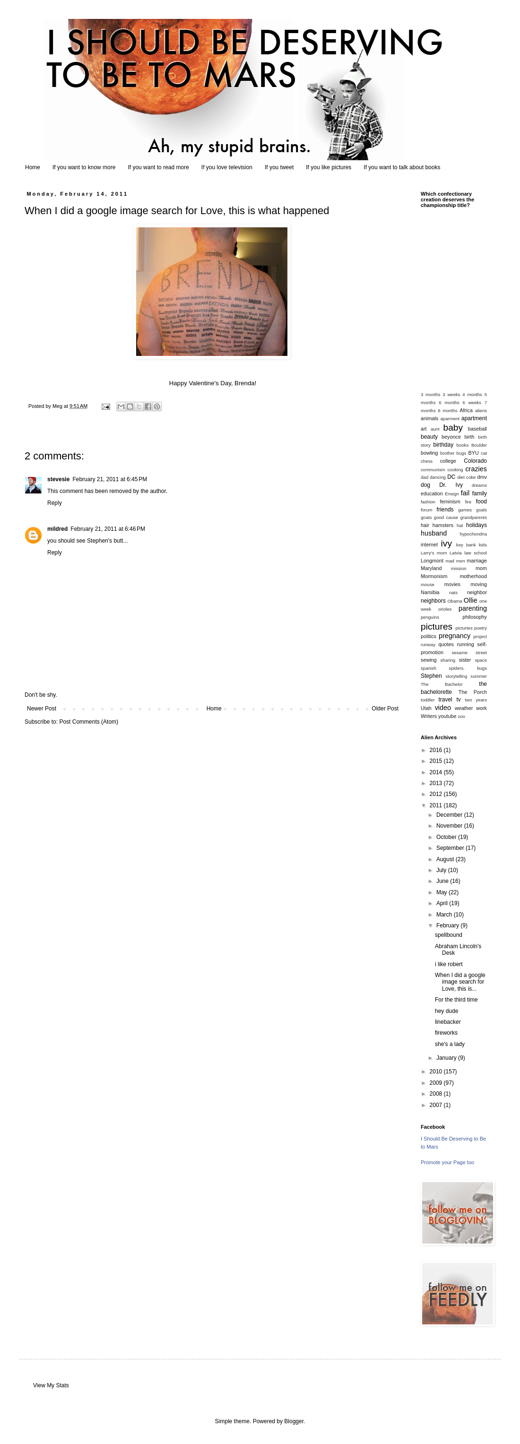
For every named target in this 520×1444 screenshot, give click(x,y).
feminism (450, 501)
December (450, 815)
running (465, 644)
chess (427, 461)
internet (429, 544)
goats (426, 517)
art (424, 429)
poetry (480, 628)
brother (447, 453)
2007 (437, 1105)
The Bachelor (442, 684)
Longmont (432, 560)
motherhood (473, 576)
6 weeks (472, 402)
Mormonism (434, 576)
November (450, 825)
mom (481, 568)
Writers (429, 716)
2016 (437, 750)
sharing (448, 660)
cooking (455, 469)
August (446, 859)
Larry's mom (434, 552)
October (447, 837)
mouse (427, 584)
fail (465, 493)
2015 (437, 761)
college (448, 461)
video (443, 707)
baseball (477, 429)
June (443, 881)
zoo (461, 716)
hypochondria (473, 533)
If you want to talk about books (402, 167)
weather (464, 708)
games (465, 509)
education (432, 493)
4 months (472, 394)
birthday (443, 444)
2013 (437, 783)
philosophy (474, 617)
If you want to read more (158, 167)
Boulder (479, 445)
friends (445, 509)
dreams (479, 485)
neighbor (477, 592)
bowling (429, 453)
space (481, 660)
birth (470, 437)
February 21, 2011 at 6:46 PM (107, 529)
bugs (462, 453)
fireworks (446, 1032)
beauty (429, 436)
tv (458, 699)
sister (465, 660)
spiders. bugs (468, 668)
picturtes (463, 628)
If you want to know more (83, 167)
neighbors (433, 600)
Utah (426, 708)
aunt (435, 429)
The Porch (473, 692)
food (481, 501)
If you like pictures (328, 167)
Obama (454, 601)
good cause (446, 517)
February (448, 925)
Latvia (456, 552)
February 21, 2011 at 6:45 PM (109, 479)
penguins (430, 617)
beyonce (451, 437)
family (479, 493)
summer (478, 676)
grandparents (473, 517)
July (442, 870)
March (445, 914)
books (463, 445)
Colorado (475, 461)
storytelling (456, 676)
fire (468, 501)
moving (478, 584)
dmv (482, 477)
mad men (455, 560)
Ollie (470, 600)
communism (433, 469)
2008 (437, 1093)
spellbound (448, 935)
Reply (54, 503)
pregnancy (454, 636)
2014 (437, 772)
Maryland (431, 568)
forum (427, 509)
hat (460, 525)
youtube (447, 716)
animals (429, 418)
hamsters (443, 525)
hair (425, 525)
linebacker (448, 1022)
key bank (466, 544)
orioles (444, 609)
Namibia (430, 592)
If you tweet (279, 167)
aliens (481, 410)
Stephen (431, 676)
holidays (476, 525)
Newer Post (41, 708)
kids (483, 544)
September (451, 848)
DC (451, 477)
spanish (428, 668)
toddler (427, 699)
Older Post (385, 708)
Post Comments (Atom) (88, 721)
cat (484, 453)
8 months (447, 410)
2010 (437, 1071)
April (442, 903)
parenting (473, 608)
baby (453, 427)
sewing (429, 660)
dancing (438, 477)
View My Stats (51, 1385)
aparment (450, 418)
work (481, 708)
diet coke (466, 477)
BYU (473, 453)
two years (476, 699)
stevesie (58, 479)
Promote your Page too (447, 1162)
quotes (445, 644)
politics (428, 636)
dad (424, 477)
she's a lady (450, 1044)
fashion (428, 501)
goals (481, 509)
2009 (437, 1083)
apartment (474, 418)
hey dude (446, 1011)
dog (425, 485)
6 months (449, 402)
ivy (446, 543)
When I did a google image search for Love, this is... (460, 982)
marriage (477, 560)
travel (445, 699)
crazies (476, 469)
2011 (437, 805)
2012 (437, 794)
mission (459, 568)
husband (434, 533)
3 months (431, 394)
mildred (57, 529)
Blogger (293, 1421)
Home (32, 167)
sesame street (469, 652)
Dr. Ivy (451, 485)
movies (452, 584)
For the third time (456, 999)
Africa (466, 410)
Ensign (452, 493)
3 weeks (451, 394)
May (442, 892)
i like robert (449, 964)
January (447, 1058)
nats (453, 592)
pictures (436, 626)
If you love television (226, 167)
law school (475, 552)
